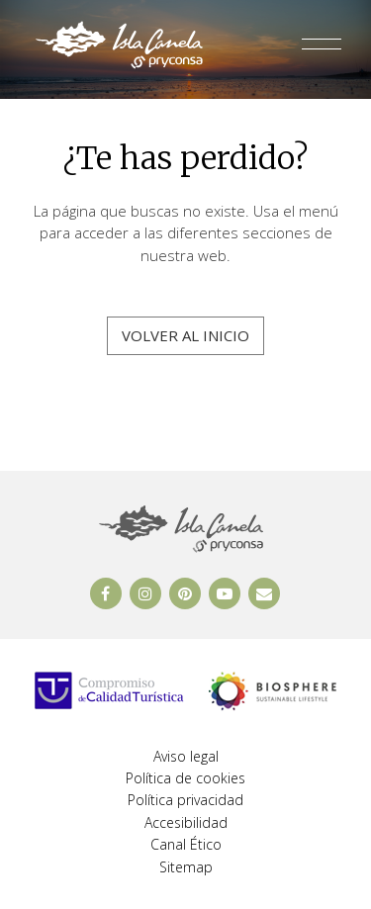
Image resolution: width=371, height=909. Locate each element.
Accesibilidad (186, 822)
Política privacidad (185, 799)
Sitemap (186, 867)
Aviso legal (186, 756)
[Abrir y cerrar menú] (321, 49)
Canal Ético (186, 844)
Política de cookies (185, 778)
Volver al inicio (185, 335)
